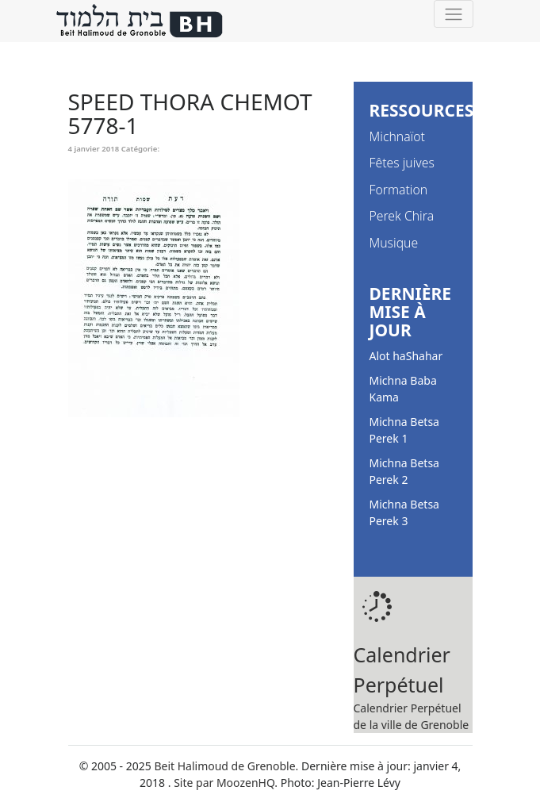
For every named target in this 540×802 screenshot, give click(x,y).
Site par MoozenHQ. (226, 782)
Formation (399, 189)
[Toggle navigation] (453, 14)
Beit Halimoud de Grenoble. (226, 765)
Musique (394, 242)
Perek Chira (402, 215)
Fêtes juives (402, 162)
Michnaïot (397, 136)
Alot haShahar (406, 355)
